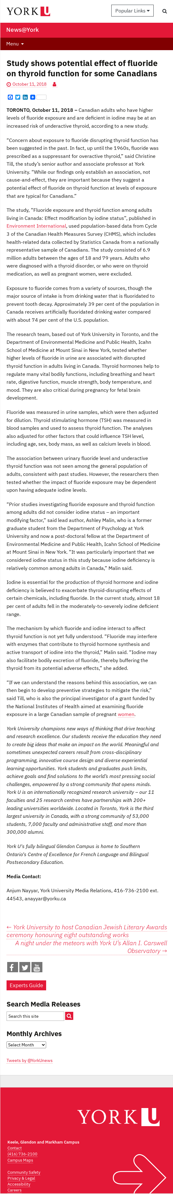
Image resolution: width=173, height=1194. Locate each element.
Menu (12, 43)
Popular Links (132, 10)
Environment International (36, 226)
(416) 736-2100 (22, 1154)
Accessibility (18, 1184)
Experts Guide (26, 985)
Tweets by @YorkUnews (30, 1060)
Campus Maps (20, 1160)
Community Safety (23, 1172)
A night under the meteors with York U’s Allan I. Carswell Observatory (91, 947)
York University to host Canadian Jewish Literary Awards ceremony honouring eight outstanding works (87, 931)
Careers (14, 1190)
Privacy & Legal (21, 1178)
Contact (14, 1148)
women (126, 714)
